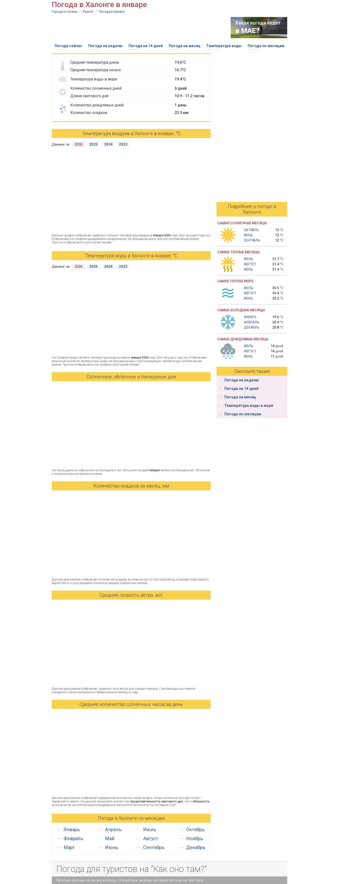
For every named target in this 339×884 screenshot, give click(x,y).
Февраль (73, 838)
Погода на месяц (184, 46)
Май (109, 838)
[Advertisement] (137, 27)
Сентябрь (154, 847)
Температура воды (224, 46)
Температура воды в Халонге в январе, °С (131, 256)
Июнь (111, 847)
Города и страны (64, 11)
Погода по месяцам (266, 46)
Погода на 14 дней (146, 46)
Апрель (113, 829)
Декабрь (196, 847)
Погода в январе (112, 11)
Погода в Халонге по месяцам (131, 818)
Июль (149, 829)
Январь (72, 829)
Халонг (88, 11)
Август (150, 838)
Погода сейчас (68, 46)
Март (69, 847)
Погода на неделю (105, 46)
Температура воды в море (248, 405)
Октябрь (195, 829)
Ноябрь (194, 838)
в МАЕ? (247, 30)
